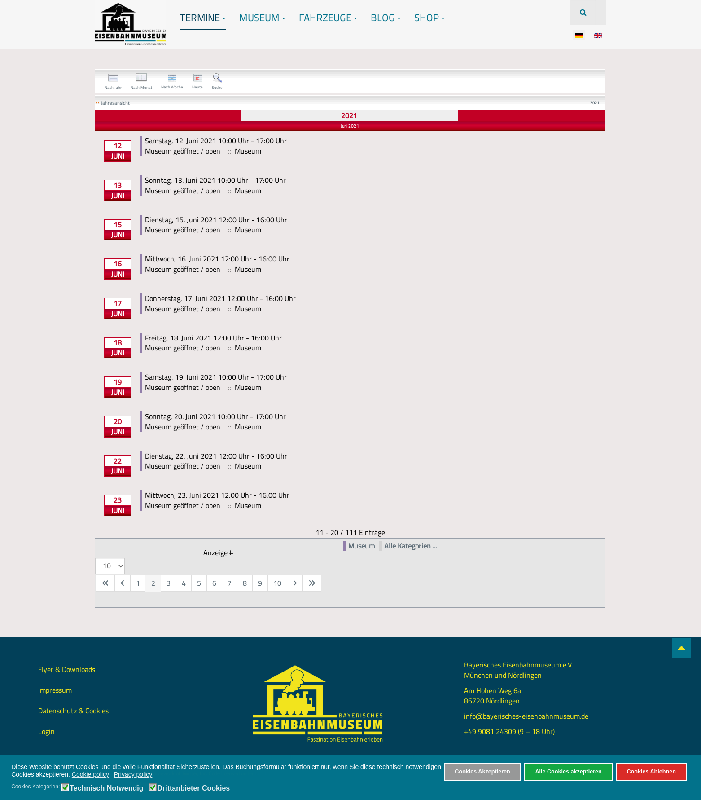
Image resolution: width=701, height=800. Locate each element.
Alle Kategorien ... (410, 546)
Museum (262, 17)
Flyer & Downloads (66, 669)
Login (46, 731)
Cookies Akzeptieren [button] (482, 772)
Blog (386, 17)
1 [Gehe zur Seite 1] (138, 583)
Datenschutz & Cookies (73, 710)
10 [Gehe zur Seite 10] (277, 583)
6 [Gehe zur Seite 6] (214, 583)
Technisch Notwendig (106, 788)
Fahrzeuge (328, 17)
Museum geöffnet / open (182, 151)
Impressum (55, 690)
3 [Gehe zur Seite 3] (168, 583)
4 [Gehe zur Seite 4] (184, 583)
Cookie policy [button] (90, 774)
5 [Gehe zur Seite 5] (199, 583)
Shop (429, 17)
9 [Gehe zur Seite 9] (260, 583)
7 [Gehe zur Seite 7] (230, 583)
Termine (203, 17)
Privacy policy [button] (133, 774)
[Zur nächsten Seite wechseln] (295, 583)
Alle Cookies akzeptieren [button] (568, 772)
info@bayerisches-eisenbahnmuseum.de (526, 716)
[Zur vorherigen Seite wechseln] (122, 583)
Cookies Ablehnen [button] (651, 772)
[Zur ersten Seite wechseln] (105, 583)
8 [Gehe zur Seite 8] (245, 583)
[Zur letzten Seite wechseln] (311, 583)
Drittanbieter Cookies (193, 788)
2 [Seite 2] (153, 583)
